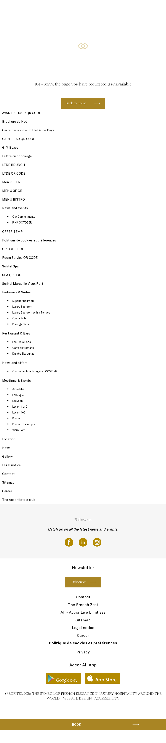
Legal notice (11, 465)
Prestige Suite (20, 324)
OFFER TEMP (12, 232)
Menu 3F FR (11, 182)
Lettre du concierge (17, 156)
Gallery (7, 456)
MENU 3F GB (12, 191)
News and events (74, 9)
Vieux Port (18, 430)
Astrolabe (18, 389)
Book (76, 724)
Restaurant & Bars (127, 9)
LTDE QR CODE (13, 173)
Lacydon (17, 400)
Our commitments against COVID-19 (34, 371)
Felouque (18, 395)
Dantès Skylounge (23, 353)
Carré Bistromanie (23, 347)
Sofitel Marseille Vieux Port (22, 283)
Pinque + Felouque (23, 424)
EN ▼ (147, 9)
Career (7, 491)
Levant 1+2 (18, 412)
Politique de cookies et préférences (29, 240)
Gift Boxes (16, 9)
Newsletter (52, 9)
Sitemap (8, 482)
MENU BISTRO (13, 199)
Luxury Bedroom (22, 306)
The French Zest (83, 604)
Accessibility (106, 698)
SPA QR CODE (12, 275)
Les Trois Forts (21, 342)
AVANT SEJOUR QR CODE (21, 113)
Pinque (16, 418)
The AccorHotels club (18, 500)
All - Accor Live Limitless (83, 612)
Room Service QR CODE (20, 258)
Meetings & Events (16, 380)
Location (9, 439)
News (6, 448)
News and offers (14, 363)
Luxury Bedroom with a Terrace (31, 312)
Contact (8, 474)
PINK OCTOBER (22, 222)
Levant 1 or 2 (19, 406)
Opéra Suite (19, 318)
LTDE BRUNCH (13, 165)
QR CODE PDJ (12, 249)
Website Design (77, 698)
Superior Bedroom (23, 300)
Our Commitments (23, 216)
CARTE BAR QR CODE (18, 139)
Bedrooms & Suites (100, 9)
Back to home (76, 103)
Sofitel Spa (34, 9)
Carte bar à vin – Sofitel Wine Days (28, 130)
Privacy (83, 652)
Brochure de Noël (15, 121)
